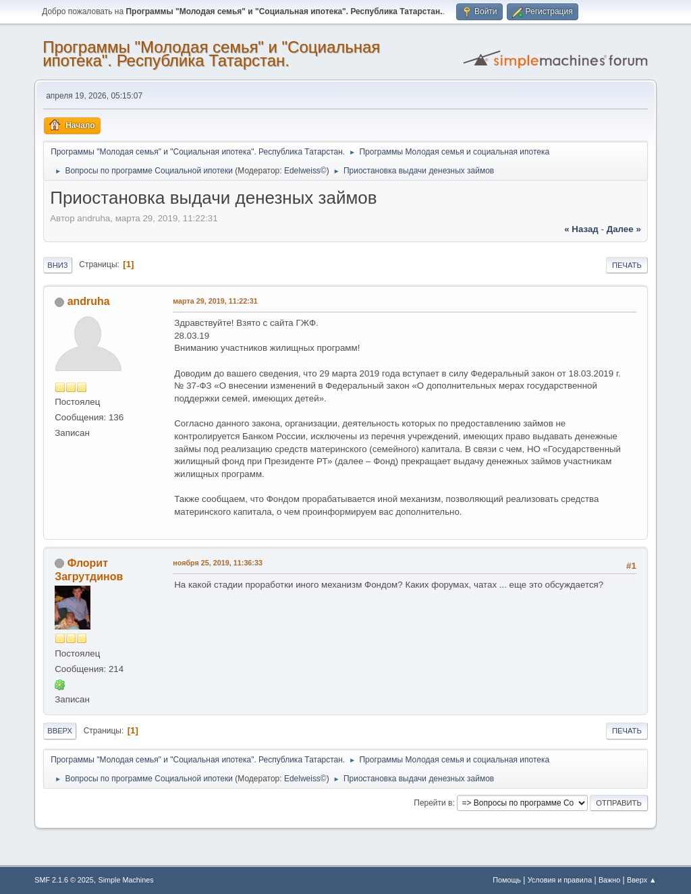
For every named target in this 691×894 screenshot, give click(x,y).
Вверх (59, 731)
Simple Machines (126, 880)
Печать (627, 265)
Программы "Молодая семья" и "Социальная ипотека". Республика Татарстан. (211, 53)
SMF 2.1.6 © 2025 (64, 880)
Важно (609, 880)
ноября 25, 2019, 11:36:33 (217, 563)
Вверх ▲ (642, 880)
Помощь (507, 880)
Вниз (57, 265)
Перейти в (433, 803)
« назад (581, 229)
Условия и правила (560, 880)
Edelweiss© (305, 170)
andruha (88, 301)
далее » (624, 229)
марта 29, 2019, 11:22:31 (215, 301)
